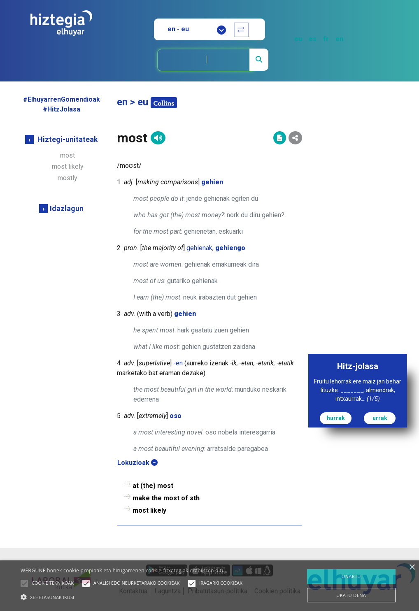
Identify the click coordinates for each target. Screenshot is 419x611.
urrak (379, 418)
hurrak (336, 418)
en (339, 39)
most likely (68, 166)
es (313, 39)
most (67, 155)
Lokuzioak (137, 463)
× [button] (412, 568)
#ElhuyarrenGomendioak (61, 99)
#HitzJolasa (61, 109)
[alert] (209, 585)
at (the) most (153, 486)
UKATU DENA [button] (351, 595)
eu (298, 39)
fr (326, 39)
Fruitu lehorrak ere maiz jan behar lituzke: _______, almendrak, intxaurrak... (357, 390)
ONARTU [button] (351, 576)
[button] (24, 583)
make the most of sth (166, 498)
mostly (67, 178)
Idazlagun (67, 208)
